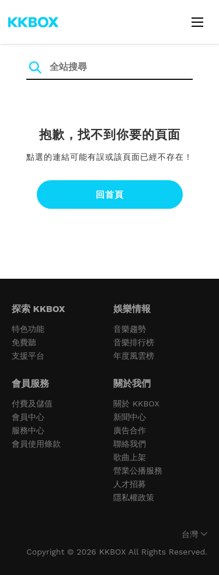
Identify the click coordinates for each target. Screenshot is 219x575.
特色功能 (28, 329)
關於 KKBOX (136, 403)
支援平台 (28, 355)
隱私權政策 (133, 497)
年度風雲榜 (133, 355)
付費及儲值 (32, 403)
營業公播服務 (137, 470)
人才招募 (129, 484)
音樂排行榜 (133, 342)
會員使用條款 (36, 443)
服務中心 (28, 430)
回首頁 (110, 194)
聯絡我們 (129, 443)
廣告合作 (129, 430)
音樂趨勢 (129, 329)
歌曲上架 (129, 457)
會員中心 (28, 417)
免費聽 (24, 342)
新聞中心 (129, 417)
